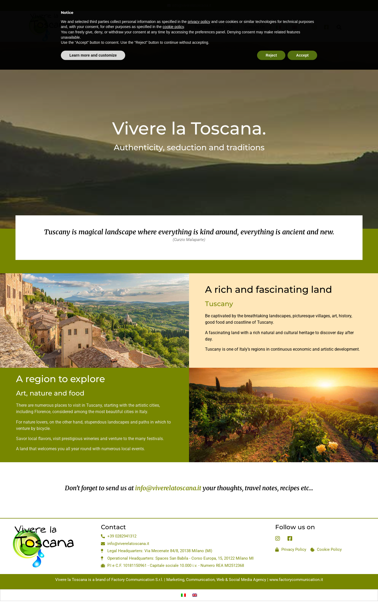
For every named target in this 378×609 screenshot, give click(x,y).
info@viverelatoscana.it (168, 488)
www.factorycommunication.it (296, 579)
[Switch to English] (195, 595)
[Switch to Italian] (183, 595)
